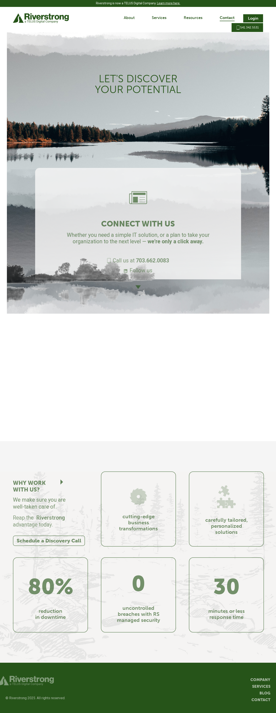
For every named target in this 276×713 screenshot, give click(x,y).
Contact (227, 17)
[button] (129, 18)
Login (253, 18)
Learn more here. (168, 3)
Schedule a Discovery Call (49, 541)
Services (159, 17)
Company (262, 680)
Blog (267, 693)
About (129, 17)
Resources (193, 17)
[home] (41, 18)
